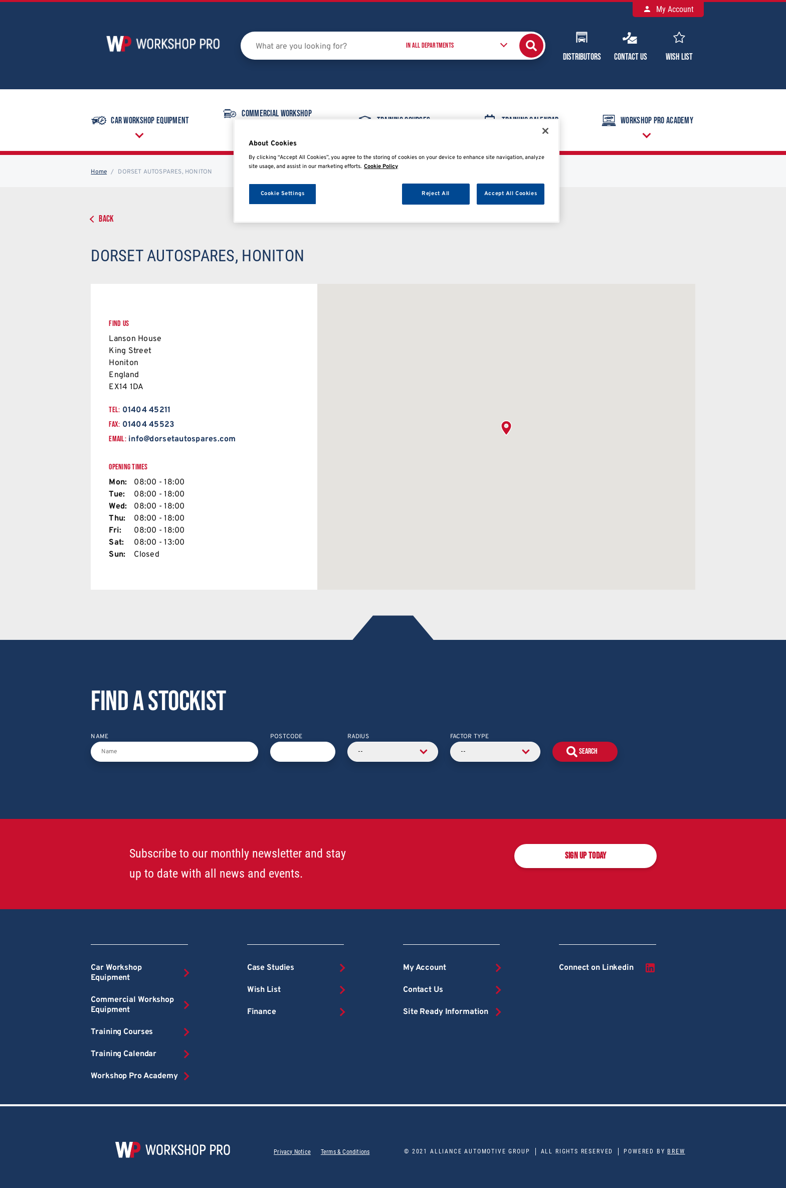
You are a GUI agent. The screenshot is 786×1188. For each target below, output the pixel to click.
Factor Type (469, 737)
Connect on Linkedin (607, 968)
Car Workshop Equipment (139, 120)
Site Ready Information (445, 1012)
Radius (358, 737)
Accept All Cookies (510, 193)
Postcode (286, 737)
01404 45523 (148, 425)
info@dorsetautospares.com (182, 439)
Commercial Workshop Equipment (132, 1005)
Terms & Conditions (345, 1151)
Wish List (679, 45)
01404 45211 (146, 410)
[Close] (545, 131)
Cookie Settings (283, 193)
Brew (676, 1151)
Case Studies (270, 968)
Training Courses (122, 1032)
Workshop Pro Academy (646, 120)
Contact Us (630, 45)
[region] (396, 171)
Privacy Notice (292, 1151)
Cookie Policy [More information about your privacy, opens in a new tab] (381, 166)
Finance (261, 1012)
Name (99, 737)
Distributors (582, 45)
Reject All (436, 193)
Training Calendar (123, 1054)
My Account (668, 9)
